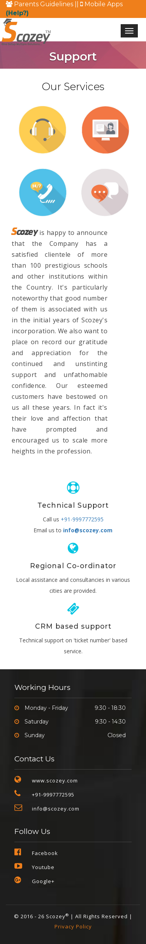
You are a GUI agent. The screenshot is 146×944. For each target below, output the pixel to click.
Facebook (45, 853)
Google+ (43, 881)
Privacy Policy (73, 926)
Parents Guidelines (40, 4)
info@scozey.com (88, 530)
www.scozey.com (55, 780)
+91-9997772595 (82, 519)
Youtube (43, 867)
